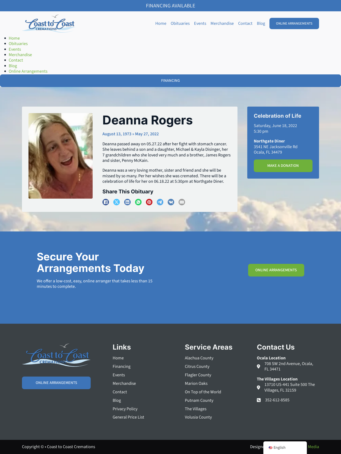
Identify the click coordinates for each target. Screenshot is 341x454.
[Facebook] (105, 202)
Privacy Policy (125, 409)
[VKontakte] (171, 202)
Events (200, 23)
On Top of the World (203, 392)
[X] (116, 202)
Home (160, 23)
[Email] (182, 202)
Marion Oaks (196, 383)
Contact (245, 23)
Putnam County (199, 400)
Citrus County (197, 366)
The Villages (195, 409)
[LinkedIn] (127, 202)
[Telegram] (160, 202)
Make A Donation (283, 165)
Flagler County (198, 375)
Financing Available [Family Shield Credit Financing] (170, 5)
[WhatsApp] (138, 202)
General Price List (128, 417)
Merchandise (222, 23)
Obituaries (180, 23)
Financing (121, 366)
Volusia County (198, 417)
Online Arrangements (294, 23)
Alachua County (199, 358)
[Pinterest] (149, 202)
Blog (261, 23)
